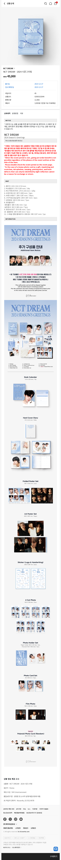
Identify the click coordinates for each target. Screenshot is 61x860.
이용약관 (34, 809)
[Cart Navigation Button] (55, 3)
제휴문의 (25, 828)
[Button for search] (45, 3)
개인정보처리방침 (19, 813)
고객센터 (18, 828)
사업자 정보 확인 (8, 828)
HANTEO (7, 838)
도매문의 (33, 828)
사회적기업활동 (43, 809)
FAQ (24, 809)
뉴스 (29, 809)
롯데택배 (41, 838)
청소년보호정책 (7, 813)
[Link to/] (50, 3)
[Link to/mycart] (55, 3)
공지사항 (18, 809)
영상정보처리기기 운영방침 (34, 813)
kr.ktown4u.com (23, 831)
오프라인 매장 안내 (8, 809)
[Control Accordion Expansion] (30, 824)
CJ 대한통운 (31, 838)
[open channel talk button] (56, 849)
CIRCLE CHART (19, 838)
